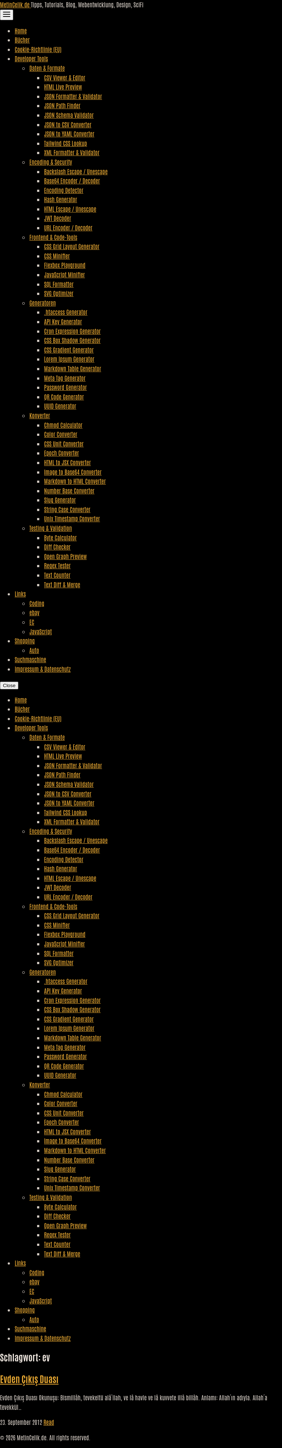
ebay (34, 612)
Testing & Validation (50, 528)
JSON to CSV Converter (67, 124)
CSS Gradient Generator (69, 349)
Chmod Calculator (63, 424)
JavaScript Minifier (64, 274)
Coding (36, 603)
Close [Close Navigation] (9, 685)
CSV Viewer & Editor (64, 77)
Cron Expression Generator (72, 331)
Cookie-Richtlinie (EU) (38, 49)
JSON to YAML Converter (69, 133)
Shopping (25, 640)
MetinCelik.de (15, 4)
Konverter (39, 415)
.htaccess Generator (65, 312)
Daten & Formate (47, 68)
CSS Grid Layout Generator (72, 246)
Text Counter (57, 575)
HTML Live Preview (63, 86)
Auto (34, 650)
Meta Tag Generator (65, 378)
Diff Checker (57, 546)
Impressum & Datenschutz (42, 668)
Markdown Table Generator (72, 368)
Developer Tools (31, 58)
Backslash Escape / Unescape (76, 171)
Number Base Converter (69, 490)
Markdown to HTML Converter (75, 481)
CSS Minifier (57, 255)
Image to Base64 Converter (73, 471)
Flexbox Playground (65, 265)
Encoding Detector (63, 190)
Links (20, 593)
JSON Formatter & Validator (73, 96)
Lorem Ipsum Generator (69, 358)
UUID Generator (60, 405)
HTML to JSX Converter (67, 462)
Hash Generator (60, 199)
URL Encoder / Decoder (68, 227)
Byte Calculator (60, 537)
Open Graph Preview (65, 556)
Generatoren (42, 302)
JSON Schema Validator (69, 114)
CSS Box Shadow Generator (72, 340)
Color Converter (60, 434)
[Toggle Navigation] (6, 15)
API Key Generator (63, 321)
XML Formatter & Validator (72, 152)
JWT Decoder (57, 218)
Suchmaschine (30, 659)
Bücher (22, 39)
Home (21, 30)
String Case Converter (67, 509)
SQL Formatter (58, 284)
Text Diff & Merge (62, 584)
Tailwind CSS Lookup (65, 143)
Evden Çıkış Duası (29, 1378)
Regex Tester (57, 565)
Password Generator (65, 387)
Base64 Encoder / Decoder (72, 180)
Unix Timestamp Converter (72, 518)
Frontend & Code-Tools (53, 237)
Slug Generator (60, 499)
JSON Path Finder (62, 105)
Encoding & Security (50, 161)
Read (48, 1422)
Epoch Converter (61, 452)
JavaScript (40, 631)
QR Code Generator (64, 396)
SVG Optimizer (58, 293)
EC (31, 621)
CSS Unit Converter (64, 443)
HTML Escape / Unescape (70, 208)
